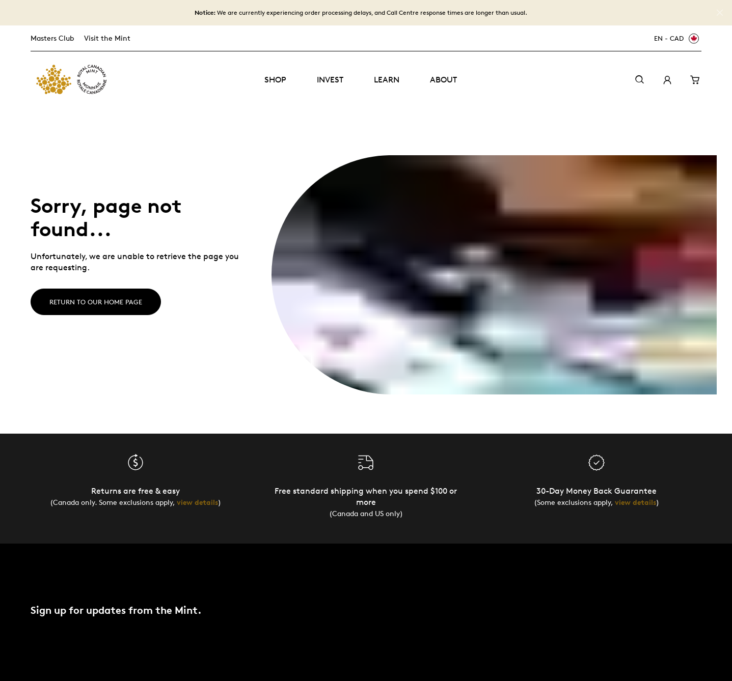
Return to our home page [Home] (95, 302)
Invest (330, 79)
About (443, 79)
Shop (275, 79)
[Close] (720, 13)
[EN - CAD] (674, 38)
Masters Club (52, 38)
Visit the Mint (107, 38)
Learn (386, 79)
